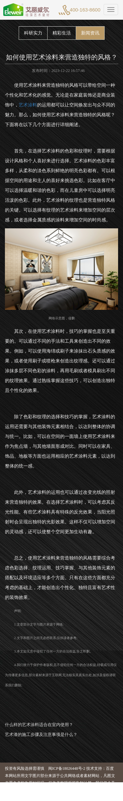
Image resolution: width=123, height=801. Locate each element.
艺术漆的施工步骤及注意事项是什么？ (41, 734)
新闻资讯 (90, 33)
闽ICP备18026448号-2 (66, 768)
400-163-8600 (85, 9)
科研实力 (33, 33)
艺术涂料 (28, 105)
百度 (110, 768)
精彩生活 (61, 33)
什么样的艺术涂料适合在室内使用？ (39, 724)
